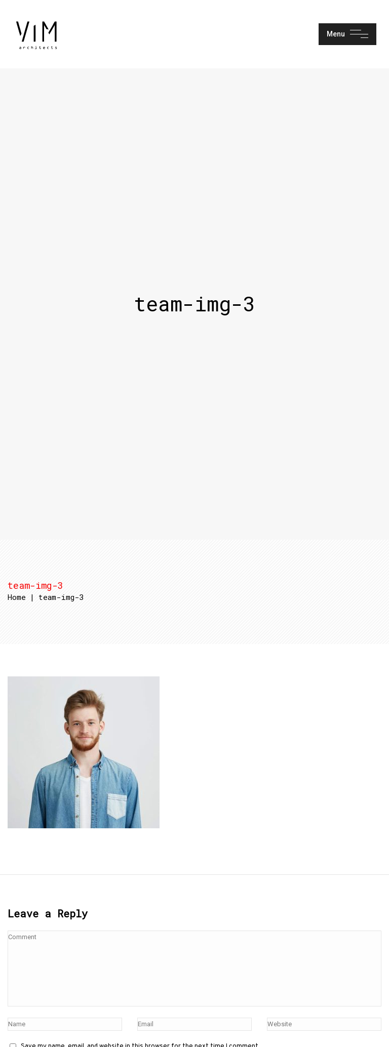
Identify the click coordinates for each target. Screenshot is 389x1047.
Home (17, 597)
